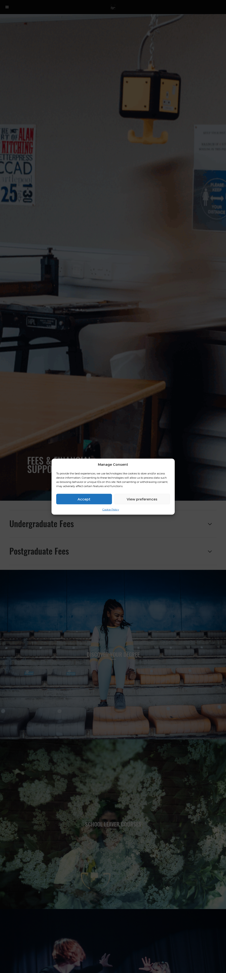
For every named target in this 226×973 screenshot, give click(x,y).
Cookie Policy (110, 509)
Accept (84, 499)
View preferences (142, 499)
